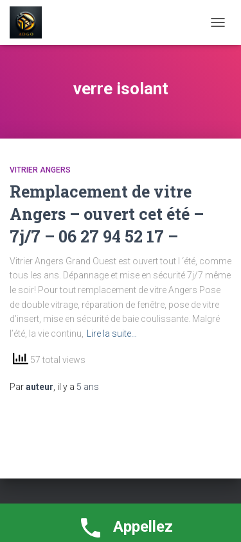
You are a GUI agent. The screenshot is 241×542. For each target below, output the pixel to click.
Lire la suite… (112, 333)
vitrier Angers (40, 169)
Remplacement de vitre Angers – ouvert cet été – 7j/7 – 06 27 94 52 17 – (107, 214)
